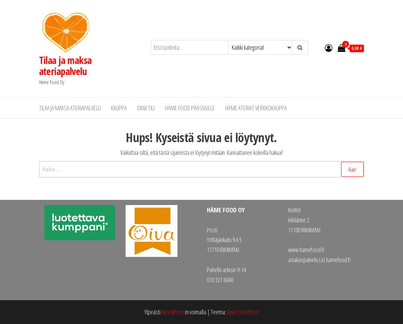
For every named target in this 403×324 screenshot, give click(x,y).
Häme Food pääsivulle (190, 108)
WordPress (173, 312)
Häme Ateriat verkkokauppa (256, 108)
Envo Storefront (243, 312)
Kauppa (119, 108)
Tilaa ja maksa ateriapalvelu (65, 66)
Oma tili (146, 108)
